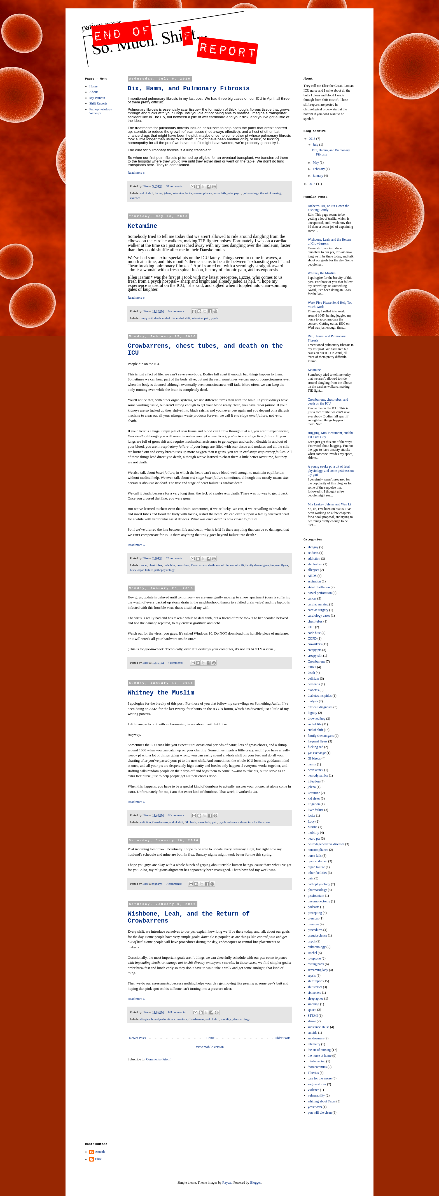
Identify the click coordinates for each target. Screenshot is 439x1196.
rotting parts (316, 964)
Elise (98, 1159)
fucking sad (315, 747)
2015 (312, 184)
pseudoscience (317, 935)
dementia (314, 684)
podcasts (313, 907)
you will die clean (320, 1112)
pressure (313, 924)
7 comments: (176, 662)
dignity (312, 713)
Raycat (227, 1183)
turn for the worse (259, 822)
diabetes (313, 690)
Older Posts (282, 1038)
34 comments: (175, 186)
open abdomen (317, 861)
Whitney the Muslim (161, 692)
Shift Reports (98, 103)
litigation (314, 804)
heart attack (315, 770)
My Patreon (97, 98)
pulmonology (251, 193)
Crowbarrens (199, 565)
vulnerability (316, 1095)
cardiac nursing (318, 604)
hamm (158, 193)
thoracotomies (317, 1067)
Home (210, 1038)
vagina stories (317, 1084)
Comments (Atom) (158, 1059)
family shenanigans (257, 565)
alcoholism (315, 564)
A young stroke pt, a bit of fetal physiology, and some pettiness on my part (331, 471)
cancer (143, 565)
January (318, 176)
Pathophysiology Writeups (100, 111)
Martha (312, 827)
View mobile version (210, 1047)
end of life (168, 318)
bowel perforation (162, 1019)
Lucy (133, 570)
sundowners (316, 1038)
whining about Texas (322, 1101)
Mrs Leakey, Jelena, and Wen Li (329, 504)
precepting (315, 913)
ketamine (178, 193)
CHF (311, 627)
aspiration (314, 581)
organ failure (145, 570)
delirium (313, 679)
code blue (170, 565)
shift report (315, 981)
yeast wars (315, 1107)
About (93, 92)
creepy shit (146, 318)
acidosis (313, 553)
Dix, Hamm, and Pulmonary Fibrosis (189, 88)
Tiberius (313, 1073)
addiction (145, 822)
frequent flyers (279, 565)
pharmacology (241, 1019)
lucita (188, 193)
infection (314, 781)
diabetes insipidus (320, 696)
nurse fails (219, 193)
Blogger (255, 1183)
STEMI (313, 1016)
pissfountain (316, 896)
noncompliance (202, 193)
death (157, 318)
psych (237, 193)
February (319, 169)
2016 (312, 139)
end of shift (146, 193)
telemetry (314, 1044)
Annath (100, 1152)
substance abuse (237, 822)
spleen (312, 1010)
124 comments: (177, 1012)
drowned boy (316, 719)
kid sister (314, 798)
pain (230, 193)
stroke (312, 1021)
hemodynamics (318, 775)
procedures (315, 930)
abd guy (313, 547)
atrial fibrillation (319, 587)
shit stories (315, 987)
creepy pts (314, 650)
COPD (312, 638)
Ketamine (142, 226)
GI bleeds (191, 822)
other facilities (317, 873)
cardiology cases (319, 615)
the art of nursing (270, 193)
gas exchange (317, 753)
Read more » (136, 173)
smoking (313, 1004)
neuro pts (314, 838)
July (316, 145)
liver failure (315, 810)
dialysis (313, 701)
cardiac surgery (318, 610)
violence (135, 197)
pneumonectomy (319, 901)
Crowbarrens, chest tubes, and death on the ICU (328, 401)
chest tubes (155, 565)
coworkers (183, 565)
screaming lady (318, 970)
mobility (226, 1019)
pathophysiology (165, 570)
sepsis (312, 975)
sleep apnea (315, 998)
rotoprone (314, 958)
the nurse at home (319, 1056)
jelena (167, 193)
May (316, 162)
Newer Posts (137, 1038)
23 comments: (175, 558)
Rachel (312, 953)
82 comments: (176, 815)
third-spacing (316, 1061)
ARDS (312, 576)
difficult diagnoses (320, 707)
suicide (312, 1033)
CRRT (312, 667)
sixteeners (314, 993)
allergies (144, 1019)
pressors (313, 918)
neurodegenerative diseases (326, 844)
